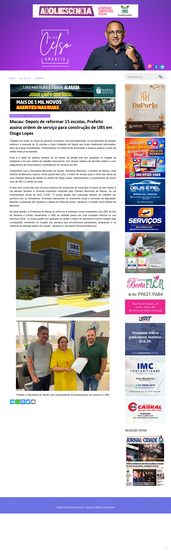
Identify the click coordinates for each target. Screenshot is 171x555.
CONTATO (40, 78)
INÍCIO (12, 78)
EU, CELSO (25, 78)
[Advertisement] (85, 533)
